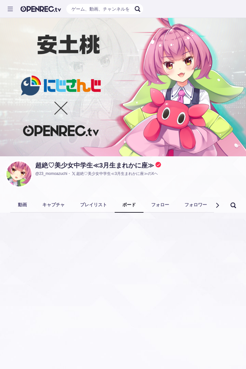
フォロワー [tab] (195, 204)
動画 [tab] (22, 204)
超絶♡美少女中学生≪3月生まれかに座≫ (94, 165)
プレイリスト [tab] (93, 204)
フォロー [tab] (160, 204)
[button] (217, 205)
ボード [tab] (129, 204)
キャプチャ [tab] (53, 204)
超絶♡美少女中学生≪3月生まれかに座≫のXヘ (114, 173)
